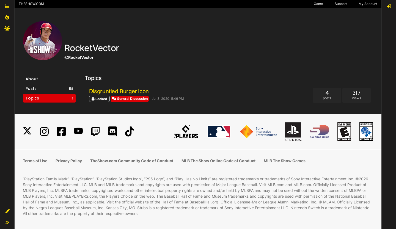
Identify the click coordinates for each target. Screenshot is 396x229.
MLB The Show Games (285, 160)
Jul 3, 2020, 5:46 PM (168, 98)
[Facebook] (61, 131)
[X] (27, 131)
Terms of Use (35, 160)
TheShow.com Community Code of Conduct (131, 160)
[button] (7, 211)
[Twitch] (95, 131)
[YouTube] (78, 131)
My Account (368, 4)
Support (341, 4)
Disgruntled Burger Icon (119, 91)
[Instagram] (44, 131)
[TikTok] (129, 131)
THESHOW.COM (31, 4)
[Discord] (112, 131)
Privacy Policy (69, 160)
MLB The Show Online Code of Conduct (218, 160)
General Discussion (130, 98)
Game (318, 4)
